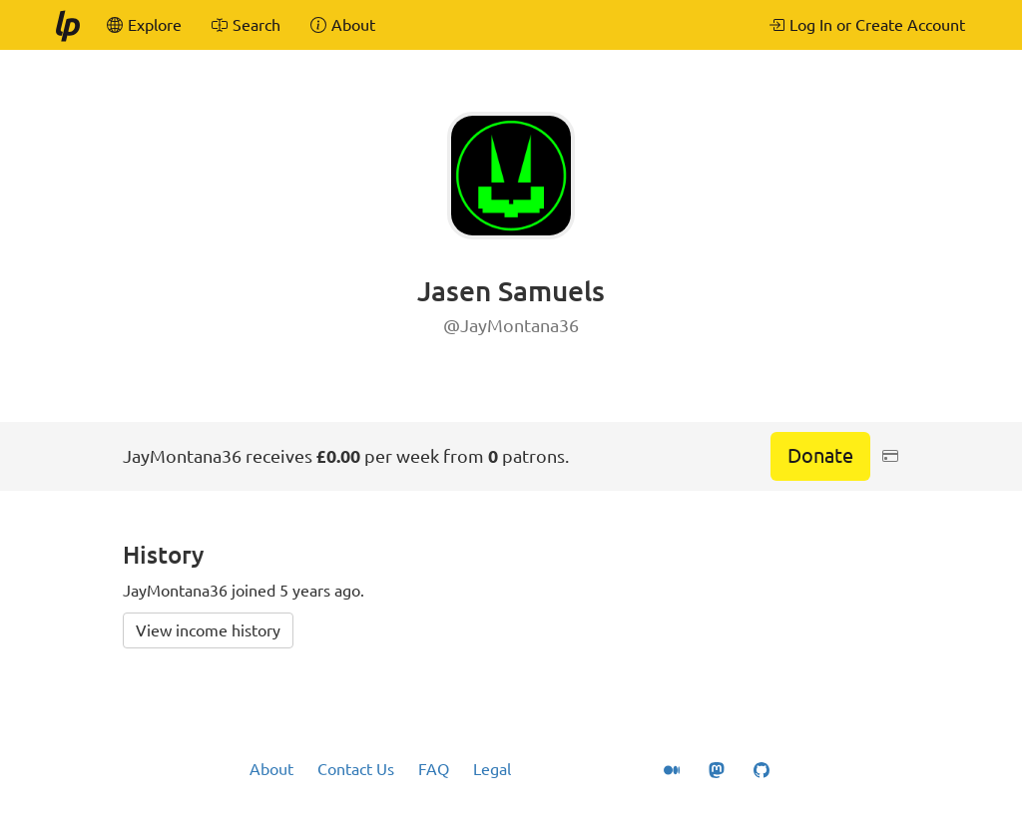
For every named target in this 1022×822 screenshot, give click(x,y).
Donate (820, 455)
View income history (208, 630)
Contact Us (355, 769)
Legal (492, 769)
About (271, 769)
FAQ (433, 769)
